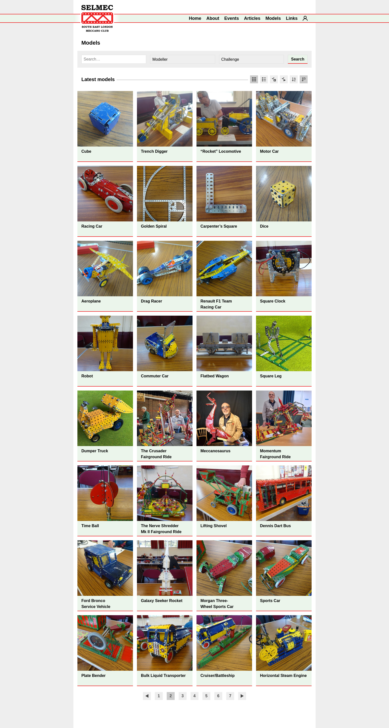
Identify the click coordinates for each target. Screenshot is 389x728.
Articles (252, 18)
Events (231, 18)
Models (273, 18)
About (212, 18)
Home (195, 18)
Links (292, 18)
